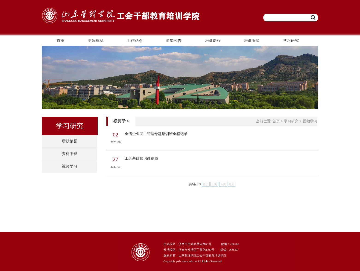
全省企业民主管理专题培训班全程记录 (156, 134)
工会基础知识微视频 (141, 158)
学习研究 (291, 121)
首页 (276, 121)
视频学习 (310, 121)
